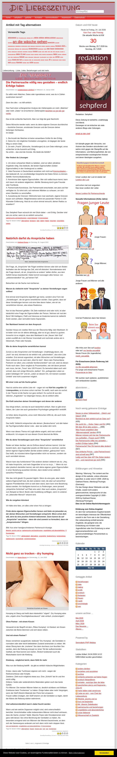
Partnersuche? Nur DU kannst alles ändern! (93, 446)
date (48, 48)
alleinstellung (18, 46)
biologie (21, 57)
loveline (97, 348)
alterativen (10, 42)
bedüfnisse (53, 46)
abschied (44, 54)
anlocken (59, 54)
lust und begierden (12, 726)
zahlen (8, 223)
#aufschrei (30, 51)
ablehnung (17, 48)
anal (9, 62)
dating (18, 54)
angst (29, 46)
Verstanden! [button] (104, 753)
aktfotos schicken (50, 37)
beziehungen (40, 48)
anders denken (84, 669)
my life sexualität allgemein (86, 367)
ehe (32, 59)
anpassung (32, 46)
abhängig (29, 37)
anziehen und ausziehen (88, 671)
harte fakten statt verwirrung (89, 691)
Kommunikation (59, 171)
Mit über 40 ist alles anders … (88, 427)
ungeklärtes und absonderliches (54, 530)
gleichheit (42, 59)
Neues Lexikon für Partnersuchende (90, 193)
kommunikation (52, 18)
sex (23, 59)
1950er (50, 57)
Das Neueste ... (82, 626)
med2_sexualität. (82, 356)
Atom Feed (82, 400)
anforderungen (24, 46)
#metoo (35, 51)
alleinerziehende (59, 37)
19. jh (48, 57)
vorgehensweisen (30, 539)
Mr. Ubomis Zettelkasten (88, 704)
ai (33, 37)
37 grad (23, 54)
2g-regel (61, 51)
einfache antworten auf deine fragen (92, 677)
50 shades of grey (22, 37)
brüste (45, 48)
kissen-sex (15, 59)
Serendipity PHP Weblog (86, 643)
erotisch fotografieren (86, 680)
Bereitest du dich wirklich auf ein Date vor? (93, 419)
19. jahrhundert (43, 57)
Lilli (92, 249)
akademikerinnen (11, 46)
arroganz (43, 46)
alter (20, 48)
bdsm (12, 57)
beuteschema (33, 48)
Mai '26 (91, 568)
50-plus (32, 54)
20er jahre (57, 51)
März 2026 (80, 624)
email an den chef (83, 134)
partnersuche (14, 51)
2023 (54, 51)
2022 (51, 51)
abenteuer (36, 54)
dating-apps (30, 57)
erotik (80, 590)
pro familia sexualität (91, 350)
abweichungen (55, 59)
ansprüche (51, 42)
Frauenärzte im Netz (84, 372)
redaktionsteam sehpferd (26, 90)
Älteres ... (79, 629)
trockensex (26, 59)
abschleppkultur (49, 54)
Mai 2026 (79, 618)
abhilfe (40, 54)
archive (81, 674)
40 (50, 59)
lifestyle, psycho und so (13, 530)
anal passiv (13, 62)
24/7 (18, 37)
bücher (26, 57)
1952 (54, 57)
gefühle (28, 18)
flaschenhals (36, 62)
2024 (63, 46)
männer (9, 51)
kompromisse (59, 48)
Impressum (66, 18)
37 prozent (28, 54)
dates (28, 62)
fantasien (81, 595)
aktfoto (36, 37)
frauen (52, 48)
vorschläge (60, 221)
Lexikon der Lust (82, 180)
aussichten (48, 46)
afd (31, 37)
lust (21, 59)
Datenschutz (80, 18)
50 (51, 59)
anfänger (24, 62)
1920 (43, 51)
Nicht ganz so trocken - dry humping (29, 553)
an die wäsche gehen (30, 42)
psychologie (25, 51)
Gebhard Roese (23, 242)
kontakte (38, 18)
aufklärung (64, 54)
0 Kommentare (43, 218)
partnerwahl (19, 51)
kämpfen (46, 59)
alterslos (64, 59)
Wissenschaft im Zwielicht (88, 715)
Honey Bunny (22, 557)
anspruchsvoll (38, 46)
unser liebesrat (32, 218)
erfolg (31, 62)
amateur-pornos (25, 48)
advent (60, 59)
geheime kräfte (37, 59)
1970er (57, 57)
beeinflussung (16, 57)
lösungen (19, 62)
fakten (55, 54)
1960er (45, 51)
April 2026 (80, 621)
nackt (80, 601)
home (8, 18)
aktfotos (41, 37)
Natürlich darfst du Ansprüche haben (30, 238)
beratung (58, 46)
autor (9, 57)
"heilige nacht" (36, 57)
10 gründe (57, 42)
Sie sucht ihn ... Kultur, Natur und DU (90, 424)
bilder (30, 59)
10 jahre (39, 51)
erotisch (81, 593)
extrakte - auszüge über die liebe (91, 682)
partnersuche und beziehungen (16, 218)
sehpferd (17, 18)
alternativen (25, 221)
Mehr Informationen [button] (77, 753)
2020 (49, 51)
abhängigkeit (12, 37)
